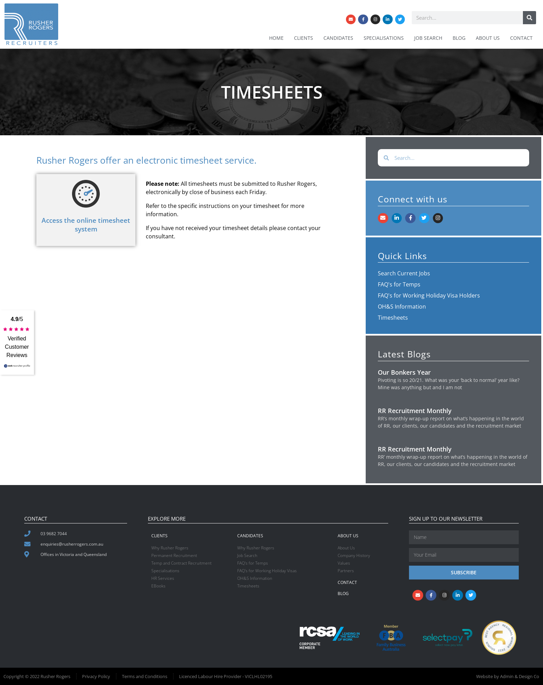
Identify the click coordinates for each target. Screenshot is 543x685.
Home (276, 38)
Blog (459, 38)
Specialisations (384, 38)
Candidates (338, 38)
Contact (521, 38)
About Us (488, 38)
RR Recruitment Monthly (415, 411)
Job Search (428, 38)
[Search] (529, 17)
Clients (303, 38)
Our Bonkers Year (404, 372)
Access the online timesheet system (86, 224)
